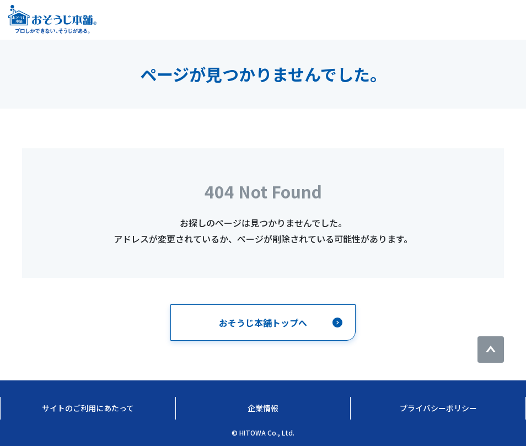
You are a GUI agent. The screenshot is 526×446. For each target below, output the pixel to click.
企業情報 (263, 407)
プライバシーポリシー (438, 407)
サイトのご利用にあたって (88, 407)
